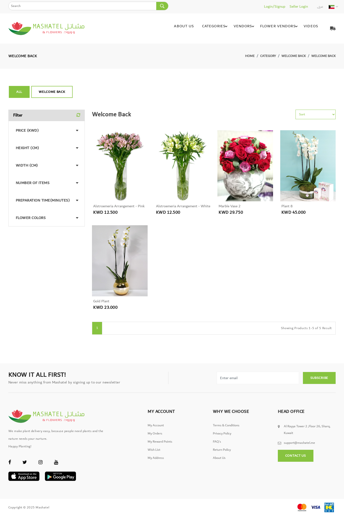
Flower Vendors (278, 28)
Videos (309, 28)
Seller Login (299, 6)
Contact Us (295, 459)
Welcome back (293, 56)
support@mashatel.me (299, 446)
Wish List (154, 453)
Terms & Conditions (226, 428)
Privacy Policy (222, 436)
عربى (320, 6)
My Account (156, 428)
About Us (181, 28)
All (19, 92)
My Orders (155, 436)
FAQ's (217, 444)
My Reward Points (160, 444)
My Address (156, 461)
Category (268, 56)
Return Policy (222, 453)
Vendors (243, 28)
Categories (214, 28)
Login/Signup (274, 6)
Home (250, 56)
